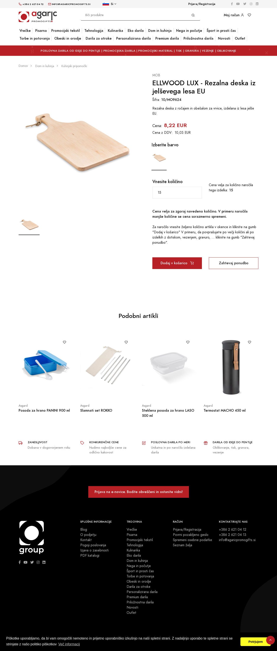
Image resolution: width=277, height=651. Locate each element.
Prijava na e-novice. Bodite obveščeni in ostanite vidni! (139, 491)
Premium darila (167, 38)
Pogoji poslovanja (93, 545)
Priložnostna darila (198, 38)
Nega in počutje (189, 30)
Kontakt (86, 540)
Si (108, 4)
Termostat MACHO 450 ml (225, 410)
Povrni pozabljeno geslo (190, 534)
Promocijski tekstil (65, 30)
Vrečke (25, 30)
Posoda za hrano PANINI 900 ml (44, 410)
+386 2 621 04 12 (232, 529)
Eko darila (136, 30)
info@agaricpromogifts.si (237, 540)
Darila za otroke (99, 38)
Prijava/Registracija (201, 4)
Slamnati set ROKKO (96, 410)
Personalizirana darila (133, 38)
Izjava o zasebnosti (94, 550)
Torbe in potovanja (34, 38)
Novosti (224, 38)
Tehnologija (93, 30)
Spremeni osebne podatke (192, 540)
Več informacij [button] (69, 644)
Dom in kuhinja (160, 30)
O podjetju (88, 534)
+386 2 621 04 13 (232, 534)
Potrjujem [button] (255, 641)
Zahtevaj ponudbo (233, 263)
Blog (83, 529)
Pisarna (41, 30)
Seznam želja (182, 545)
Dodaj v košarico (177, 263)
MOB (156, 75)
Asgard (23, 406)
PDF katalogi (89, 555)
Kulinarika (115, 30)
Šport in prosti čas (221, 30)
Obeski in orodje (67, 38)
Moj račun (234, 15)
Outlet (240, 38)
